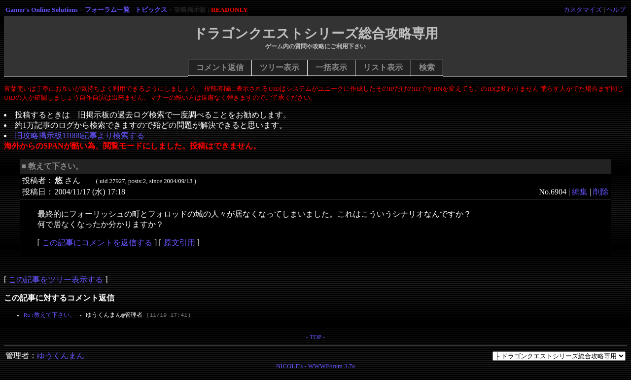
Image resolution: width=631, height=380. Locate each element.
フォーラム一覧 (107, 9)
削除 (601, 192)
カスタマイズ (582, 9)
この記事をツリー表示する (55, 279)
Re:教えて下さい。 (49, 315)
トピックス (151, 9)
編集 (580, 192)
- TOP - (315, 339)
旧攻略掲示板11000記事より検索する (79, 135)
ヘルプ (616, 9)
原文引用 (179, 242)
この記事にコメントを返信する (97, 242)
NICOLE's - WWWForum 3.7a (315, 368)
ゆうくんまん (60, 357)
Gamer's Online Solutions (41, 9)
